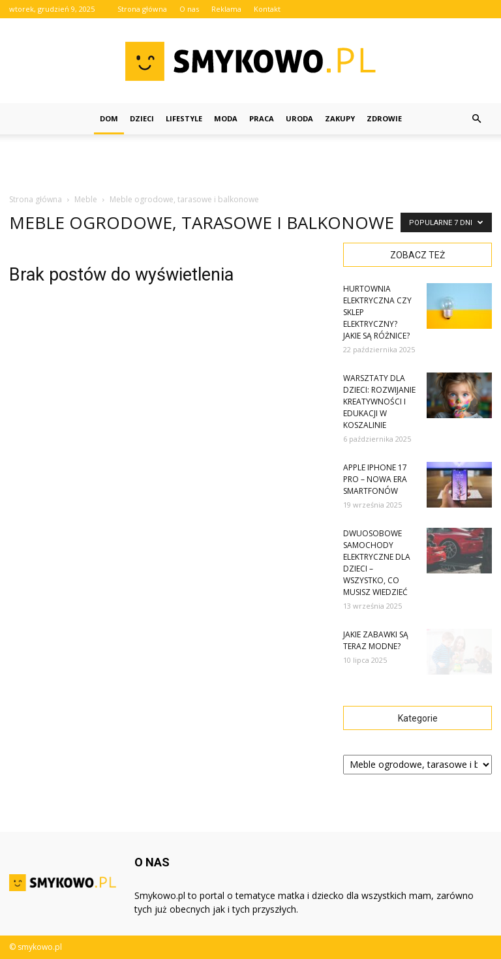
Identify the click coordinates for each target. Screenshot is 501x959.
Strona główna (142, 9)
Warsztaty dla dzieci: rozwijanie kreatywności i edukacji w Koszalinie (379, 402)
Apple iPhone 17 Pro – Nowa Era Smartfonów (375, 479)
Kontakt (267, 9)
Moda (225, 118)
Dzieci (142, 118)
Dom (109, 118)
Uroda (299, 118)
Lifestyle (184, 118)
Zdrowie (384, 118)
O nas (189, 9)
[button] (476, 118)
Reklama (226, 9)
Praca (261, 118)
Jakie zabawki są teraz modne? (375, 640)
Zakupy (340, 118)
